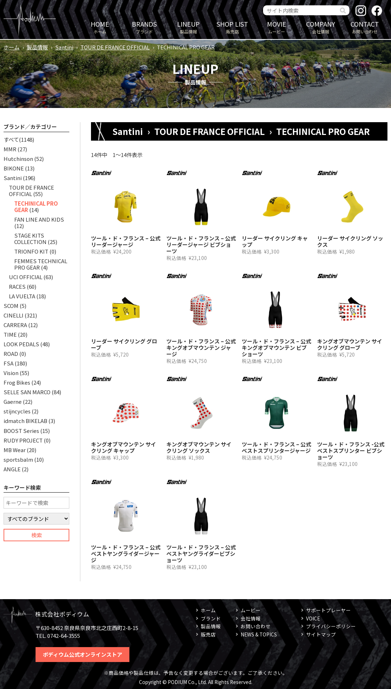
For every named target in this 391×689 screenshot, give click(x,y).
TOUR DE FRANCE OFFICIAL (115, 47)
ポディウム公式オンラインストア (82, 654)
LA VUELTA (22, 296)
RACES (17, 286)
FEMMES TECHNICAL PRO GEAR (40, 264)
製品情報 (188, 26)
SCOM (11, 305)
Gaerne (13, 401)
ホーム (100, 26)
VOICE (313, 618)
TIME (10, 334)
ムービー (277, 26)
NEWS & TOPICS (259, 634)
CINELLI (13, 315)
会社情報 (321, 26)
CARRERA (15, 325)
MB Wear (15, 450)
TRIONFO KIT (31, 251)
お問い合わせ (365, 26)
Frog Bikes (17, 382)
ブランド (144, 26)
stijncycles (17, 411)
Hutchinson (18, 158)
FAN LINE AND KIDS (39, 219)
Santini (64, 47)
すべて (11, 139)
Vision (11, 372)
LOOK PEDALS (21, 344)
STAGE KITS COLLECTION (30, 238)
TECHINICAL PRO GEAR (36, 206)
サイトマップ (321, 634)
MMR (10, 149)
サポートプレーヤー (328, 610)
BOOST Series (21, 430)
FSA (9, 363)
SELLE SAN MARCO (27, 392)
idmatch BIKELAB (25, 420)
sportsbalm (18, 459)
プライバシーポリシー (331, 626)
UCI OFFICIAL (25, 277)
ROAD (11, 353)
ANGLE (12, 469)
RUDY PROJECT (23, 440)
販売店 (232, 26)
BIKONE (14, 168)
